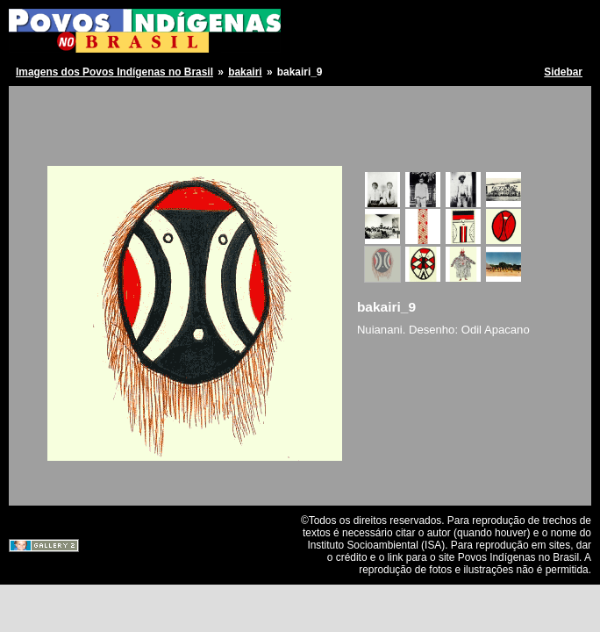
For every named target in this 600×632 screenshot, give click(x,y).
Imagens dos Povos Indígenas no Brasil (114, 72)
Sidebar (563, 72)
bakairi (244, 72)
